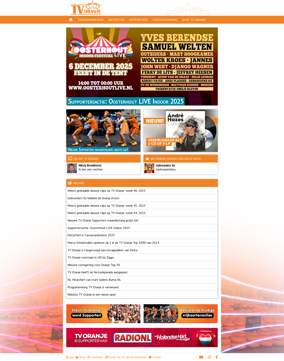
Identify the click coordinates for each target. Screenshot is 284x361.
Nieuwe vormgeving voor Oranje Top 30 (93, 265)
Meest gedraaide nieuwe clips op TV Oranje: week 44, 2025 (106, 213)
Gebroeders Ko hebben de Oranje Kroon (93, 198)
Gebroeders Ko (165, 165)
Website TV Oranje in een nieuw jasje (91, 294)
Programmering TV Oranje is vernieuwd (93, 287)
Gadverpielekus (165, 169)
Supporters (138, 20)
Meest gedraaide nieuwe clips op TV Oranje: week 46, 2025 (106, 191)
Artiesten (116, 20)
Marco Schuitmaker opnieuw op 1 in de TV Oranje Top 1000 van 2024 (113, 243)
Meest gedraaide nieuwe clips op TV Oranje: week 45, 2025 (106, 205)
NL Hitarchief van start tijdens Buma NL (94, 280)
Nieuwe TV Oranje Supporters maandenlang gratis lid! (102, 220)
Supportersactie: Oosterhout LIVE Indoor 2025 (98, 228)
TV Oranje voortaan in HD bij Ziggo (90, 257)
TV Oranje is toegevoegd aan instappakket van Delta (102, 250)
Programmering (91, 20)
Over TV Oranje (194, 20)
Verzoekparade (164, 20)
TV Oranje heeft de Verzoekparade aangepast (97, 272)
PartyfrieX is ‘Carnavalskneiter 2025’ (91, 235)
